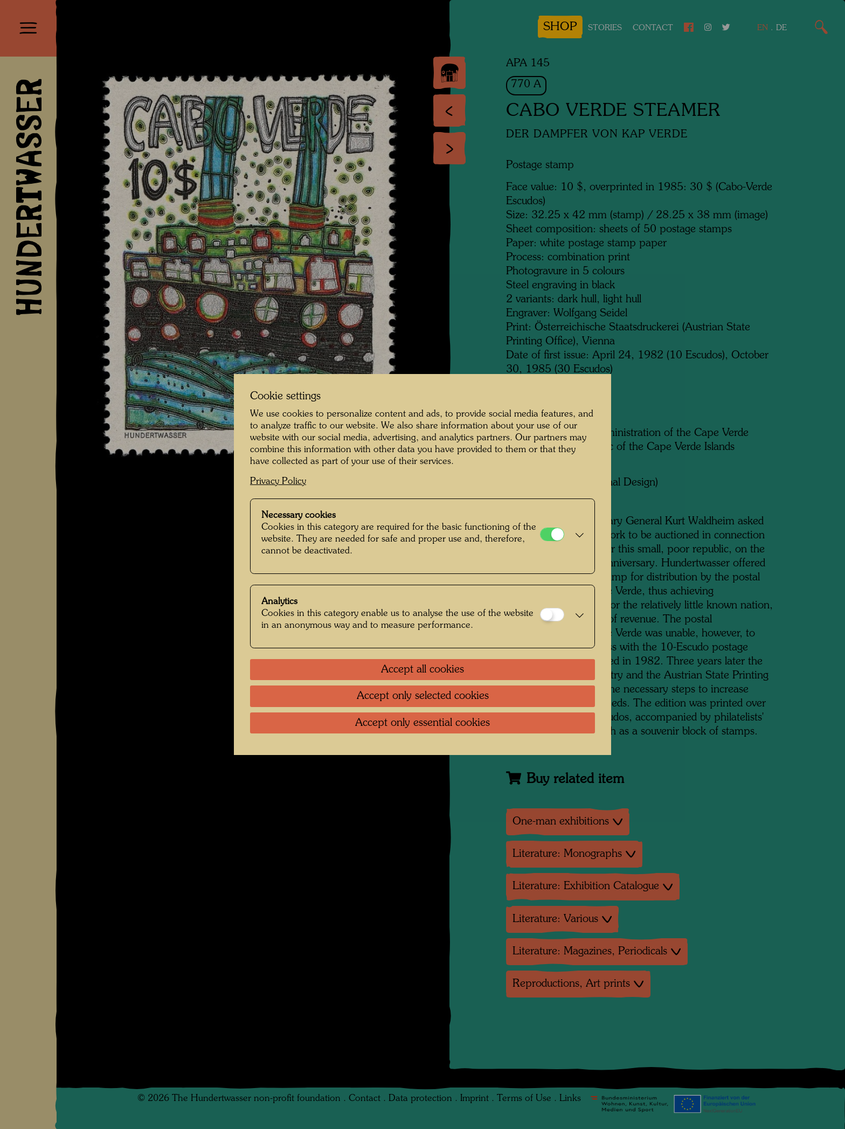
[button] (577, 536)
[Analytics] (552, 614)
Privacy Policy (278, 481)
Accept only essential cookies (422, 723)
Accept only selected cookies (423, 696)
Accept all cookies (422, 669)
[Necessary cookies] (552, 534)
